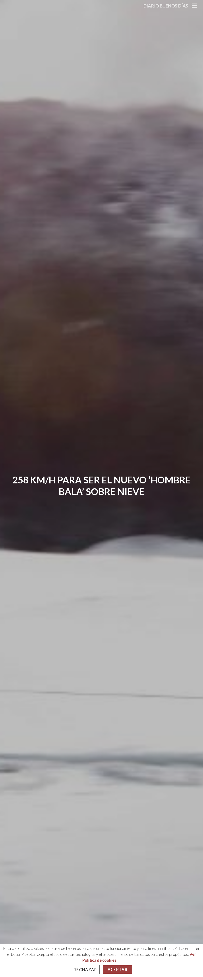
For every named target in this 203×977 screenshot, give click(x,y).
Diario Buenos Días (165, 5)
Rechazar (85, 969)
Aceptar (118, 969)
